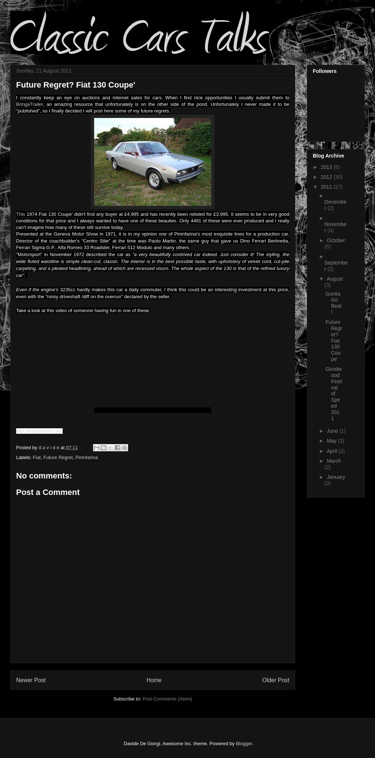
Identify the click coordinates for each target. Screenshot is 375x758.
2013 (327, 167)
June (333, 431)
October (336, 240)
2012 (327, 177)
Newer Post (31, 680)
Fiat (37, 457)
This (20, 214)
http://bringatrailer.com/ (39, 431)
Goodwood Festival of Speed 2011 (334, 393)
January (336, 477)
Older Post (275, 680)
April (332, 451)
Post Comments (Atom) (167, 699)
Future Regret (58, 457)
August (335, 279)
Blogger (244, 743)
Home (154, 680)
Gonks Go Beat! (334, 303)
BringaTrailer (29, 104)
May (332, 441)
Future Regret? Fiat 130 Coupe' (334, 340)
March (334, 461)
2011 (327, 187)
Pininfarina (86, 457)
